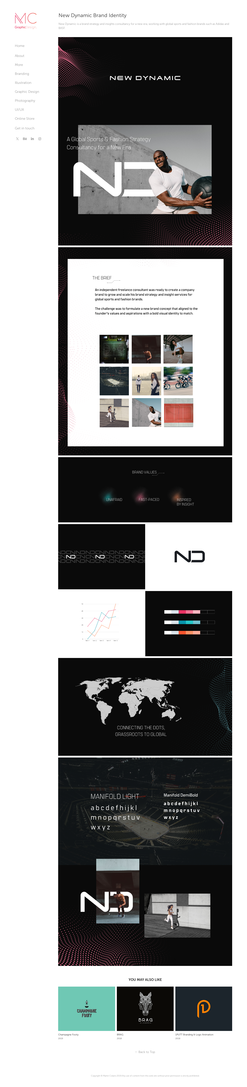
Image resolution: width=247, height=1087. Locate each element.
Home (20, 46)
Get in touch (25, 128)
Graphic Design (27, 92)
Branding (22, 74)
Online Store (25, 118)
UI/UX (19, 109)
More (19, 65)
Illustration (23, 83)
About (19, 56)
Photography (25, 100)
